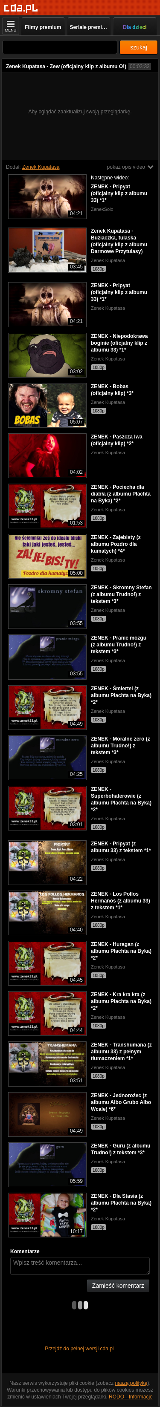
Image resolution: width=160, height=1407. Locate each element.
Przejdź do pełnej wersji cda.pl (80, 1349)
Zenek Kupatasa (40, 167)
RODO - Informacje (131, 1397)
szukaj (138, 47)
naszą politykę (131, 1383)
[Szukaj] (59, 47)
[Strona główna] (21, 8)
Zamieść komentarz (118, 1285)
